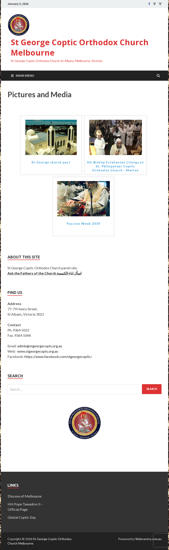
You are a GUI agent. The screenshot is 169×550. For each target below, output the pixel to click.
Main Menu (25, 75)
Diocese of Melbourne (25, 496)
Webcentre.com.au (148, 539)
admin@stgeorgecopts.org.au (39, 346)
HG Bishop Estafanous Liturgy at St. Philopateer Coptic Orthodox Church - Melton (115, 166)
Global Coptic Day (22, 517)
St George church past (50, 162)
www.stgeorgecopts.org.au (37, 351)
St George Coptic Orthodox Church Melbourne (80, 47)
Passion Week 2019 (83, 223)
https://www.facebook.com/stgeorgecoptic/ (58, 356)
